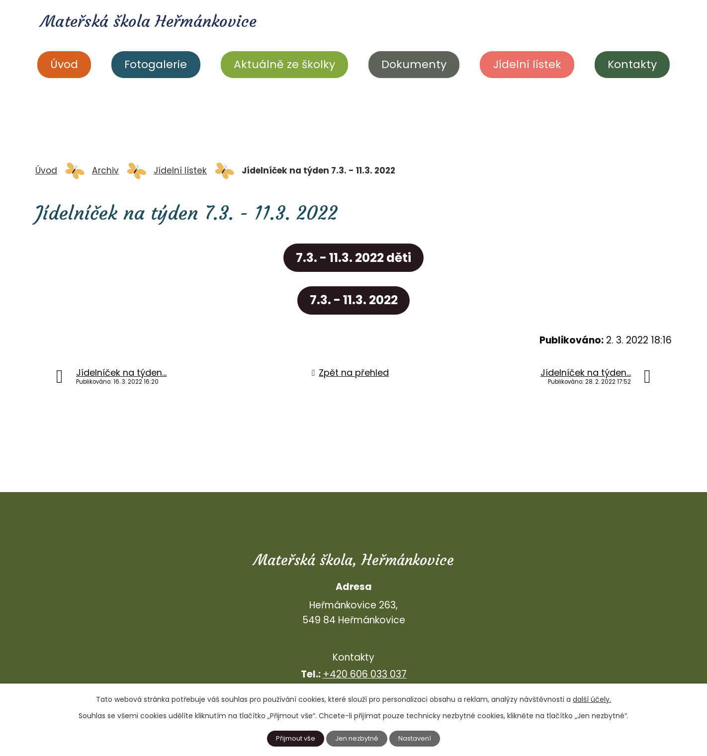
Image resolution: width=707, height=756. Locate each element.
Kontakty (632, 64)
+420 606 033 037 (365, 674)
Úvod (64, 64)
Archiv (105, 170)
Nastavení (417, 738)
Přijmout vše (293, 738)
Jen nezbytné (357, 738)
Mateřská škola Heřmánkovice (162, 22)
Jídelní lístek (527, 64)
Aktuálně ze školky (284, 64)
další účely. (592, 698)
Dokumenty (413, 64)
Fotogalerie (155, 64)
